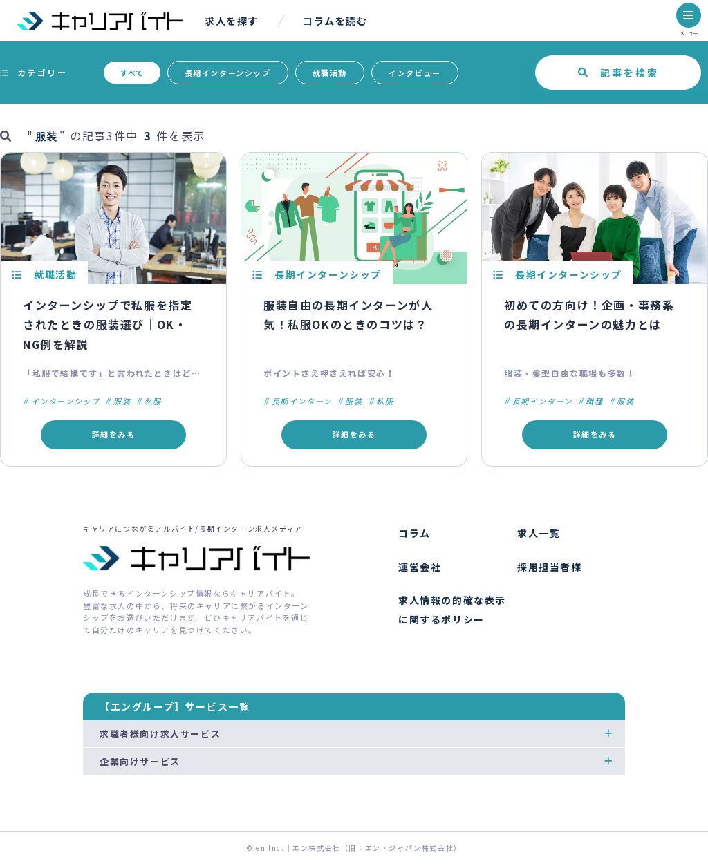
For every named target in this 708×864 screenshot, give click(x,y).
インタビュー (415, 72)
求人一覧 (538, 533)
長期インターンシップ (228, 72)
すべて (132, 72)
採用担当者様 (549, 567)
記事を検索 (629, 72)
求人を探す (232, 21)
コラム (414, 533)
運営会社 (419, 567)
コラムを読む (335, 21)
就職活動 (330, 72)
